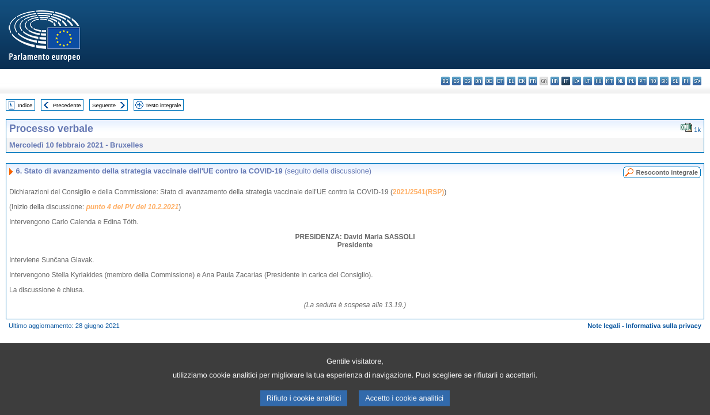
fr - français (533, 81)
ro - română (653, 81)
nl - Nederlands (620, 81)
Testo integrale (163, 105)
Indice (25, 105)
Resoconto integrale (667, 172)
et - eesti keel (500, 81)
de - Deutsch (489, 81)
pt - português (642, 81)
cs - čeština (467, 81)
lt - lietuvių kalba (587, 81)
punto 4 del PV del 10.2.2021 (132, 207)
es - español (456, 81)
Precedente (67, 105)
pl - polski (631, 81)
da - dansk (478, 81)
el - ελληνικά (511, 81)
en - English (522, 81)
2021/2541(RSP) (418, 192)
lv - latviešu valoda (576, 81)
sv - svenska (697, 81)
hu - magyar (598, 81)
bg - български (445, 81)
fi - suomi (686, 81)
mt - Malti (609, 81)
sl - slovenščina (675, 81)
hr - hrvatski (554, 81)
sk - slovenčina (664, 81)
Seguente (104, 105)
